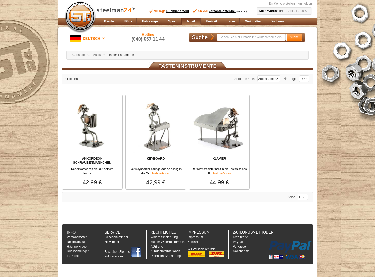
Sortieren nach (244, 79)
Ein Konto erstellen (281, 3)
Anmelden (305, 3)
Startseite (78, 55)
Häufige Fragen (78, 246)
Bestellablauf (76, 242)
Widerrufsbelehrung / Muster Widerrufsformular (168, 239)
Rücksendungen (78, 251)
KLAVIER (219, 158)
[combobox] (251, 37)
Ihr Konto (73, 256)
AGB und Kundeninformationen (165, 249)
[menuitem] (109, 21)
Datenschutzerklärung (166, 256)
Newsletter (111, 242)
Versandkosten (77, 237)
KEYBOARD (156, 158)
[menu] (207, 21)
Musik (96, 55)
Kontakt (193, 242)
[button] (88, 38)
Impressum (195, 237)
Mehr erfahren (161, 173)
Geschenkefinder (116, 237)
